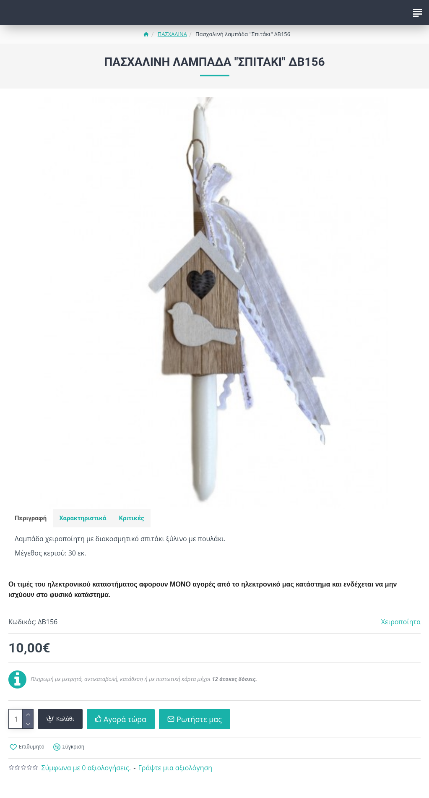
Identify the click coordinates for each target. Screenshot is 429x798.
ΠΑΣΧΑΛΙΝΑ (172, 34)
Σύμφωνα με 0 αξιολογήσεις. (86, 767)
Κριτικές (131, 518)
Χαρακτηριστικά (82, 518)
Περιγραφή (31, 518)
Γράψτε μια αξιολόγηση (175, 767)
